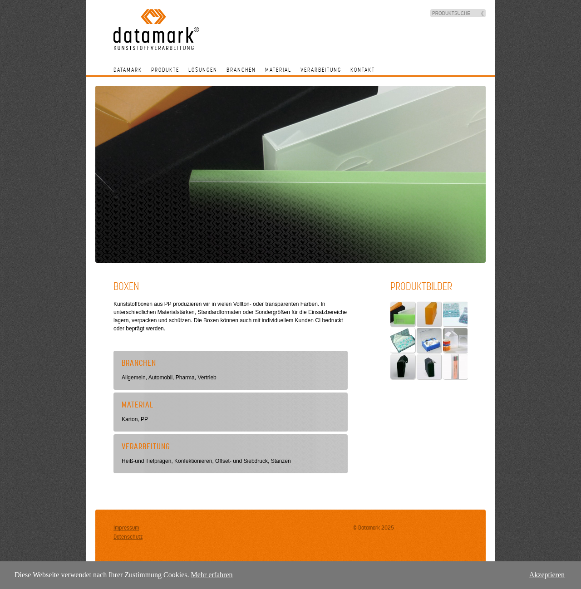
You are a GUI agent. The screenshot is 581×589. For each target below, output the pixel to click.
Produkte (165, 69)
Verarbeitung (320, 69)
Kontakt (362, 69)
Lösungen (202, 69)
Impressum (126, 528)
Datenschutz (128, 537)
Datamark (127, 69)
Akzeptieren (547, 575)
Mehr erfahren (212, 575)
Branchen (241, 69)
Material (278, 69)
